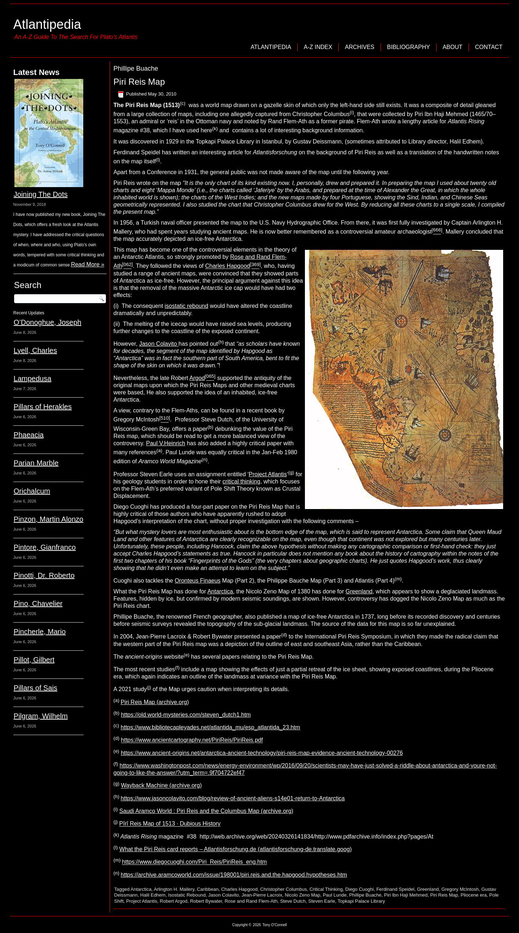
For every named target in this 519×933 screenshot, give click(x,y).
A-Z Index (318, 47)
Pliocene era (474, 895)
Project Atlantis (268, 474)
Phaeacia (29, 435)
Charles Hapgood (227, 266)
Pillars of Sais (35, 688)
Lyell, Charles (35, 350)
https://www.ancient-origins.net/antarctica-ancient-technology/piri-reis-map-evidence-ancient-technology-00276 (262, 753)
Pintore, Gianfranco (45, 547)
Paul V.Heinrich (165, 443)
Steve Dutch (293, 901)
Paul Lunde (335, 895)
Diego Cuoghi (359, 889)
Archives (359, 47)
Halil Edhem (152, 895)
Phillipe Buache (365, 895)
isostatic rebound (186, 306)
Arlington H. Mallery (174, 889)
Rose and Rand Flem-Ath (251, 901)
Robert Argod (173, 901)
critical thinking (241, 481)
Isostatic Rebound (186, 895)
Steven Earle (321, 901)
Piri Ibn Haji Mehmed (406, 895)
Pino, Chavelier (38, 603)
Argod (197, 378)
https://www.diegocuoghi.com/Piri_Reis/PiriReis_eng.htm (194, 862)
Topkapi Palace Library (361, 901)
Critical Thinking (326, 889)
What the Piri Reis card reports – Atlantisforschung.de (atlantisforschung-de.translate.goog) (235, 849)
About (452, 47)
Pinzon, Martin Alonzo (48, 519)
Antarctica (220, 591)
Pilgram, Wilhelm (41, 716)
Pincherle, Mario (40, 632)
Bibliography (408, 47)
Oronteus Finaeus (198, 581)
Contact (488, 47)
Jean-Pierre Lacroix (261, 895)
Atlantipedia (47, 24)
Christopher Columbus (283, 889)
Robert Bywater (206, 901)
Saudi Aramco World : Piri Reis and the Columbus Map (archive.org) (206, 811)
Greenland (359, 591)
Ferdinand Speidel (395, 889)
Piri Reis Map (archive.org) (155, 702)
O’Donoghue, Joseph (47, 322)
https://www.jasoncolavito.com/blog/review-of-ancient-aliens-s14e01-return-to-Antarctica (233, 798)
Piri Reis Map (139, 82)
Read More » (88, 264)
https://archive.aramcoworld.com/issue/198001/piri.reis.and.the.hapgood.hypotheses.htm (234, 875)
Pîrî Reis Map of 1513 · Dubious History (170, 824)
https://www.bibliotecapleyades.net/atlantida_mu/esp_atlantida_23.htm (210, 727)
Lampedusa (33, 379)
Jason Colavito (158, 344)
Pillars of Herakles (43, 407)
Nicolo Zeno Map (302, 895)
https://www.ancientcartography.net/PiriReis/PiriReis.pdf (192, 740)
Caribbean (207, 889)
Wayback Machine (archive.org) (161, 786)
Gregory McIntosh (460, 889)
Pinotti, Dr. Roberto (44, 575)
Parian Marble (36, 463)
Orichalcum (32, 491)
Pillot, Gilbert (34, 660)
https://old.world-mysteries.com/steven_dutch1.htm (186, 715)
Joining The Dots (41, 194)
